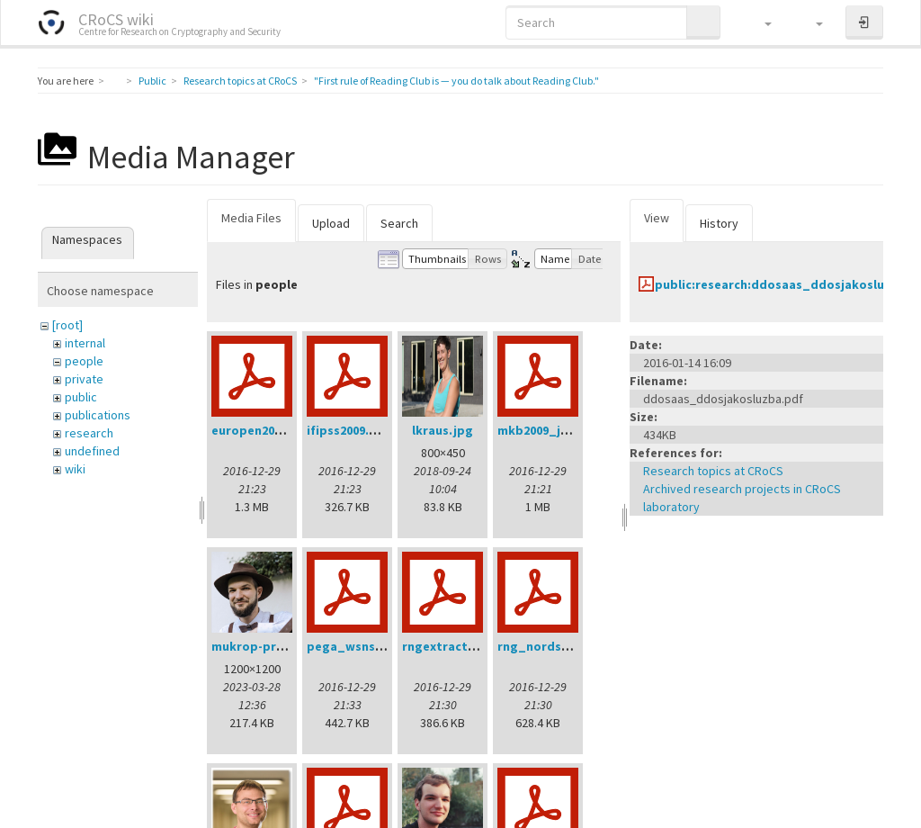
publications (97, 415)
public (81, 397)
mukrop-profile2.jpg (273, 646)
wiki (75, 469)
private (84, 379)
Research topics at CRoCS (240, 80)
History (719, 223)
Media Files (251, 218)
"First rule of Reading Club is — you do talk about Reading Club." (456, 80)
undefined (92, 451)
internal (85, 343)
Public (152, 80)
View (656, 218)
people (84, 361)
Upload (331, 223)
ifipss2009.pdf (348, 430)
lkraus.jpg (442, 430)
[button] (759, 22)
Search (399, 223)
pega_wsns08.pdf (360, 646)
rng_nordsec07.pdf (555, 646)
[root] (67, 325)
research (89, 433)
